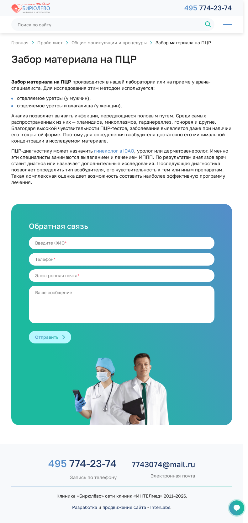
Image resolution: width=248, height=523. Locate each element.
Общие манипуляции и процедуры (109, 42)
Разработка (84, 507)
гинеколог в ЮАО (114, 151)
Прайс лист (50, 42)
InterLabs (160, 507)
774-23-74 (208, 7)
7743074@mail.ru (163, 464)
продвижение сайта (124, 507)
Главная (20, 42)
